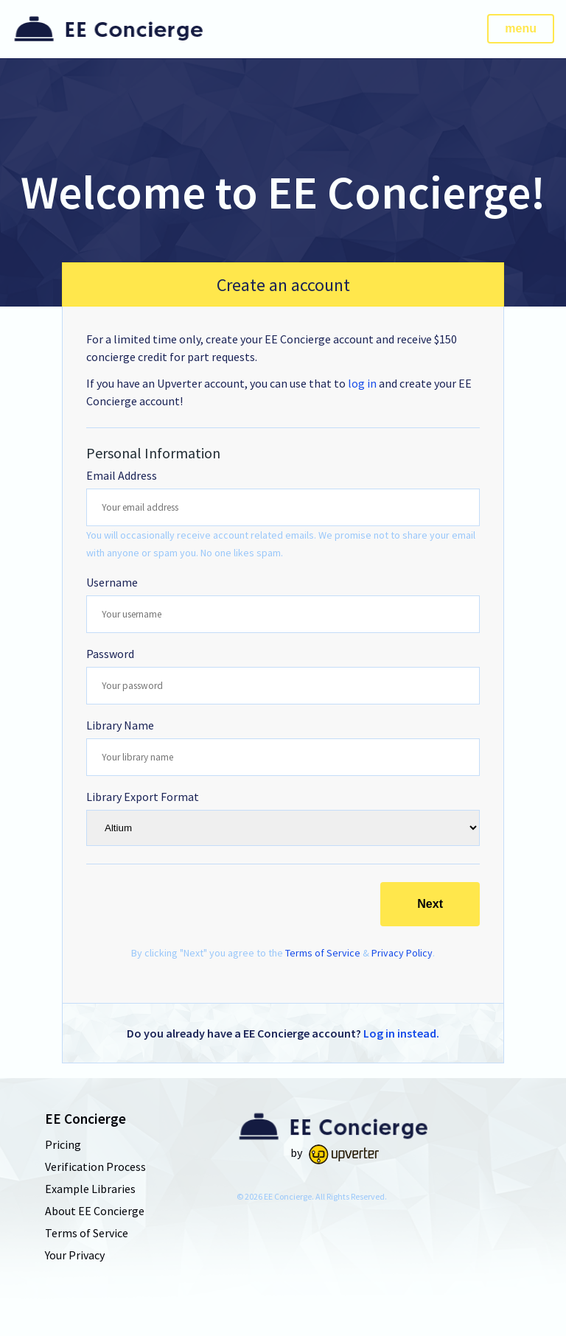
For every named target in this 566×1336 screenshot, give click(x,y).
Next (430, 904)
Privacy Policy (402, 952)
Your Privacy (75, 1255)
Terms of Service (322, 952)
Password (110, 654)
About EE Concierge (94, 1210)
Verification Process (95, 1166)
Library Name (120, 725)
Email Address (121, 475)
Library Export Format (142, 796)
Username (112, 582)
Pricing (63, 1144)
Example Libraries (90, 1188)
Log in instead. (401, 1033)
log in (362, 383)
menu (521, 28)
